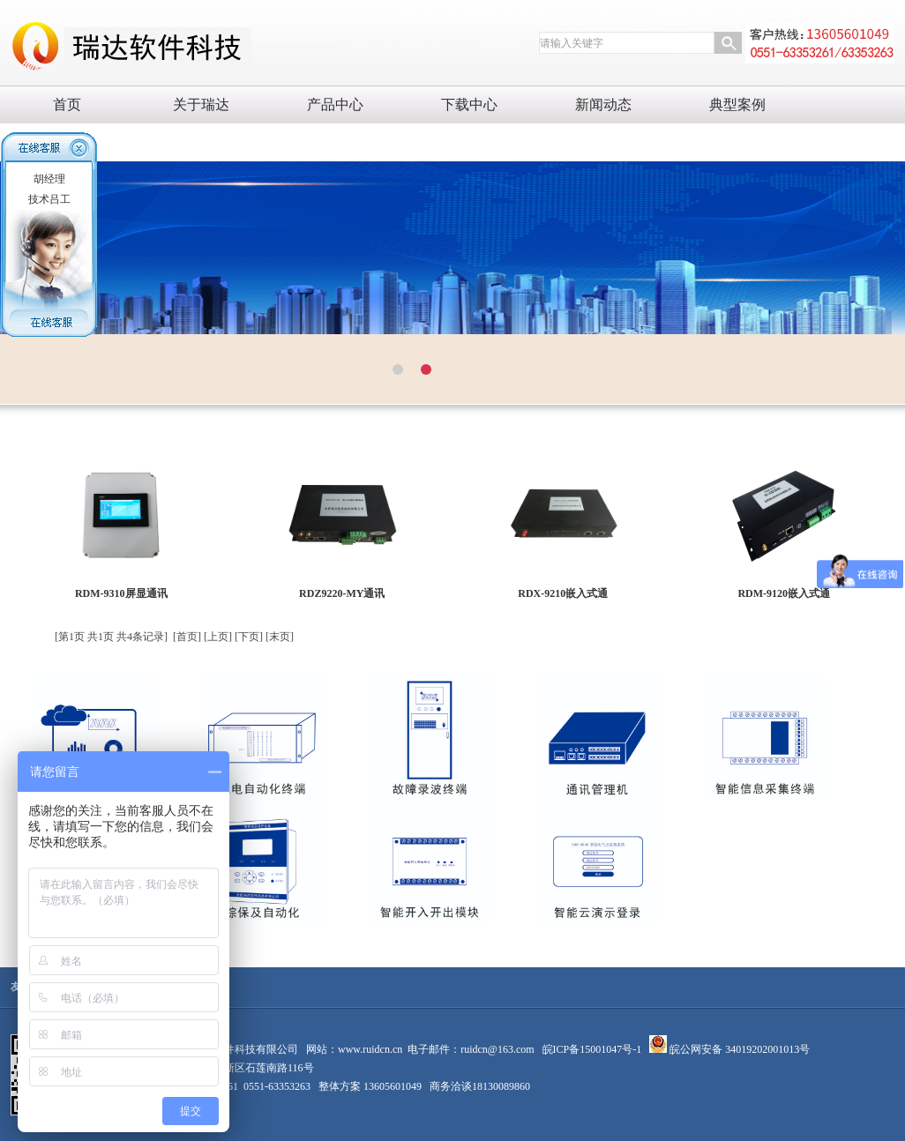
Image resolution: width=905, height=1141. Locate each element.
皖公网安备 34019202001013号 (738, 1049)
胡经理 (49, 179)
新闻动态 (603, 104)
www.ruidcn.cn (370, 1049)
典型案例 (737, 104)
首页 (67, 104)
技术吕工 (49, 199)
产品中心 (335, 104)
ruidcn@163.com (497, 1049)
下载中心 (469, 104)
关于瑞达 (201, 104)
